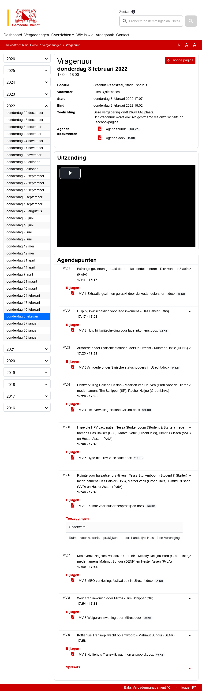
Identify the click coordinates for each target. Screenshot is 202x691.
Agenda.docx (117, 138)
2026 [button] (11, 59)
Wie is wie (85, 35)
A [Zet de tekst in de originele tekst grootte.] (178, 45)
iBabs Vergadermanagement (146, 687)
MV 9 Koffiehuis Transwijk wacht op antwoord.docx (118, 655)
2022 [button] (11, 106)
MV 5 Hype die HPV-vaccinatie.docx (107, 458)
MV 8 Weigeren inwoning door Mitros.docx (112, 618)
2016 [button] (11, 408)
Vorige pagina (180, 60)
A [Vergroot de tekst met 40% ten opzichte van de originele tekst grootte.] (194, 45)
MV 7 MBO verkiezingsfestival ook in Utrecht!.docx (118, 581)
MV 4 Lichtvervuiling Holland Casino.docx (112, 410)
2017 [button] (11, 396)
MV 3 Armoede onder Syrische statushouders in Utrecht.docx (125, 368)
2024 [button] (11, 82)
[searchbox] (151, 21)
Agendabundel (119, 129)
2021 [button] (11, 349)
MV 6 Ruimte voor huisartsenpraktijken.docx (114, 506)
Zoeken (125, 12)
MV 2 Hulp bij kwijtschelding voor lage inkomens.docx (120, 330)
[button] (191, 21)
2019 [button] (11, 373)
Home (34, 45)
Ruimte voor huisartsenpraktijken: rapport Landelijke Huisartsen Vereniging (124, 538)
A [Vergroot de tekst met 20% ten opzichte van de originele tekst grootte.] (186, 45)
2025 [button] (11, 71)
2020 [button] (11, 361)
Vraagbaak (105, 35)
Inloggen (187, 687)
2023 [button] (11, 94)
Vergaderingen (36, 35)
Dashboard (13, 35)
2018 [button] (11, 385)
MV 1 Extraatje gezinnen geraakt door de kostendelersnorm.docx (129, 294)
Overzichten (61, 35)
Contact (122, 35)
